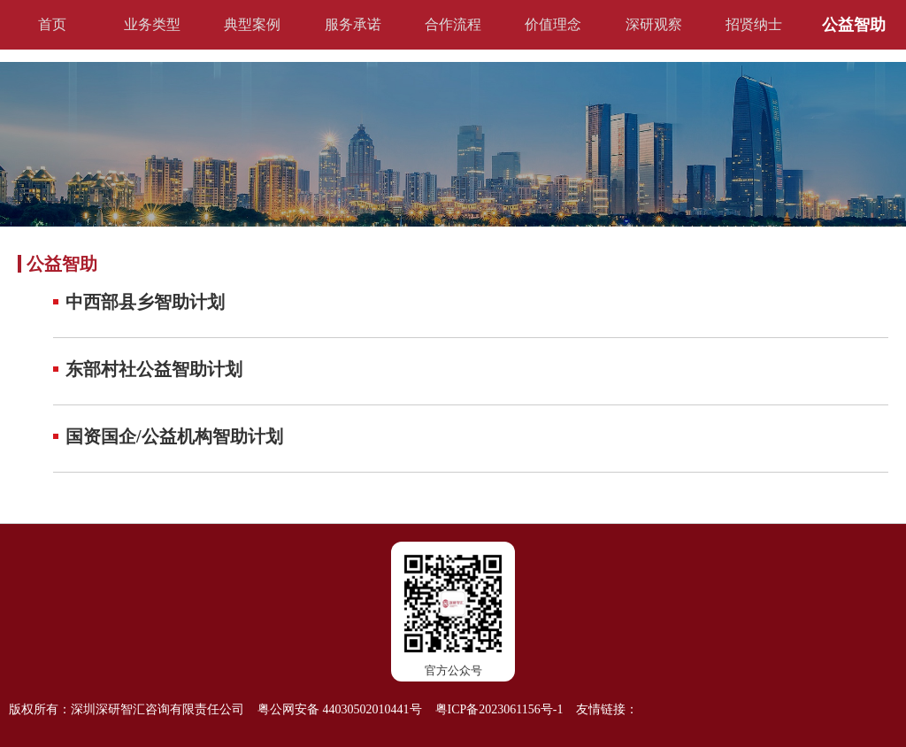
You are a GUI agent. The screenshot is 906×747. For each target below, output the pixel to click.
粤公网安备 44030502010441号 (339, 709)
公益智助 (854, 25)
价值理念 (553, 25)
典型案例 (252, 25)
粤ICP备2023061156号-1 (499, 709)
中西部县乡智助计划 (145, 302)
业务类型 (152, 25)
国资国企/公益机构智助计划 (174, 436)
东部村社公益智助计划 (153, 369)
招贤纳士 (754, 25)
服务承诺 (353, 25)
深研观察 (654, 25)
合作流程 (453, 25)
